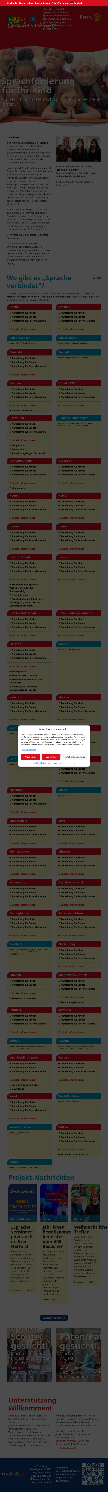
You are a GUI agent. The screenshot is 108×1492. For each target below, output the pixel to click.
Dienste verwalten (29, 749)
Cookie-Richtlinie (39, 763)
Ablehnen (51, 756)
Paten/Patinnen (60, 3)
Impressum (70, 763)
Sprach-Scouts (42, 3)
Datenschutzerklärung (56, 763)
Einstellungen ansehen (74, 756)
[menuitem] (76, 3)
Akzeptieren (30, 756)
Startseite (12, 3)
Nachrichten (26, 3)
